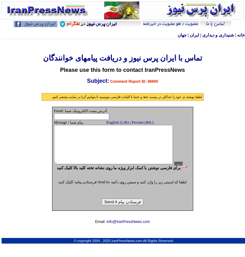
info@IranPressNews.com (128, 232)
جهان (182, 35)
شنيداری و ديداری (218, 35)
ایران (194, 35)
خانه (241, 35)
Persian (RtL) (143, 122)
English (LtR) (117, 122)
